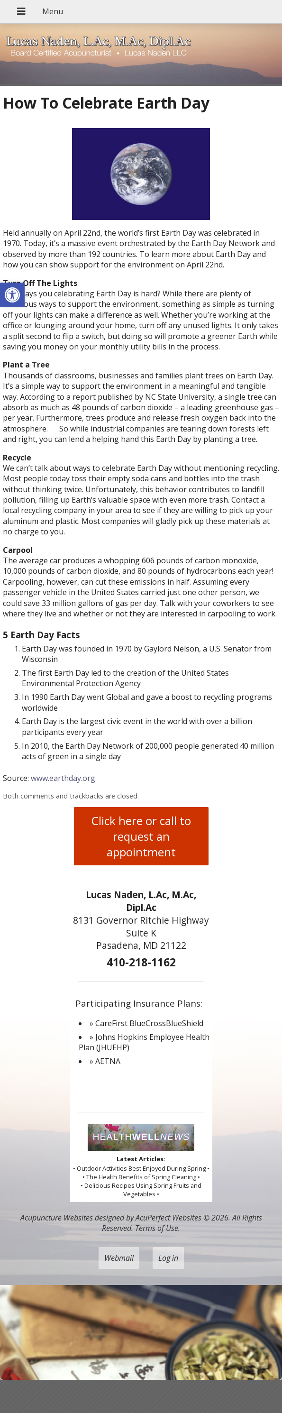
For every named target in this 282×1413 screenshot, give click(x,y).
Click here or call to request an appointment (141, 836)
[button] (12, 295)
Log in (168, 1258)
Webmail (119, 1258)
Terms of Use (156, 1228)
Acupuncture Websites (56, 1217)
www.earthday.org (63, 778)
